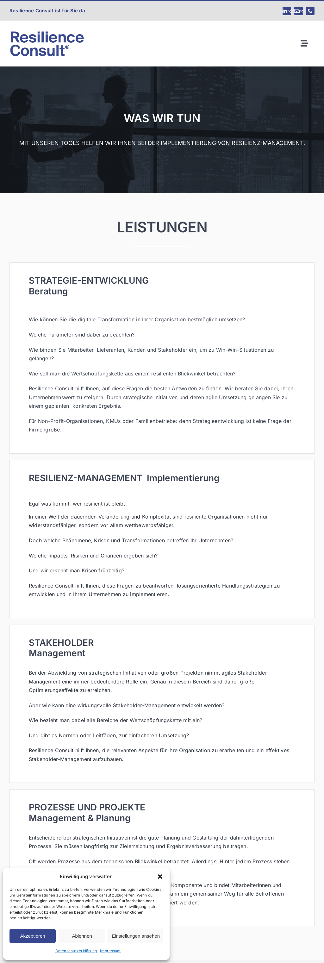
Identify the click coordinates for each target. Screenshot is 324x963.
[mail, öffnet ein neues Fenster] (298, 11)
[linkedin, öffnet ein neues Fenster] (287, 11)
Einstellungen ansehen (136, 936)
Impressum (110, 950)
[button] (160, 876)
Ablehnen (82, 936)
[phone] (310, 11)
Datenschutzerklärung (76, 950)
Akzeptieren (32, 936)
